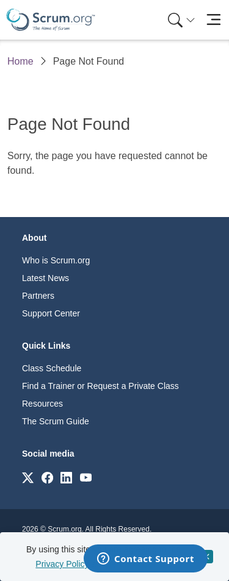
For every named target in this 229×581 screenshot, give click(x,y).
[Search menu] (181, 19)
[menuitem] (180, 19)
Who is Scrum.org (56, 260)
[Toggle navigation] (213, 19)
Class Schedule (51, 368)
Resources (42, 403)
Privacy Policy (62, 564)
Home (20, 61)
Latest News (45, 278)
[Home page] (50, 20)
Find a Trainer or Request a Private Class (100, 386)
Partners (38, 296)
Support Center (51, 313)
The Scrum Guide (55, 421)
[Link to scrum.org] (28, 477)
